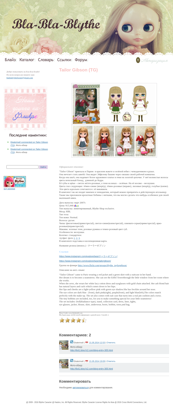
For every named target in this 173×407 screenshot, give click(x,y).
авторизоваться (81, 387)
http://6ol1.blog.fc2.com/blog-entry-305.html (91, 350)
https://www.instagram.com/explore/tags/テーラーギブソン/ (88, 256)
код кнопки (9, 188)
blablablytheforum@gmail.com (19, 78)
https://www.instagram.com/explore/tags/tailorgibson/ (85, 261)
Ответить (111, 342)
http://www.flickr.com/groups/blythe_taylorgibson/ (102, 265)
